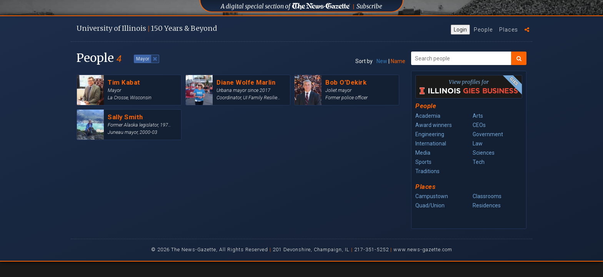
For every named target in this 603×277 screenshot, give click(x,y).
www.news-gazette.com (422, 249)
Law (478, 143)
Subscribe (369, 6)
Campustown (431, 196)
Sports (423, 162)
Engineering (429, 134)
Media (422, 153)
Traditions (427, 171)
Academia (427, 116)
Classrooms (487, 196)
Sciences (484, 153)
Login (460, 30)
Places (508, 30)
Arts (478, 116)
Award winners (433, 125)
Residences (487, 205)
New (381, 61)
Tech (479, 162)
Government (488, 134)
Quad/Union (430, 205)
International (430, 143)
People (483, 30)
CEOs (479, 125)
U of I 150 (147, 28)
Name (398, 61)
